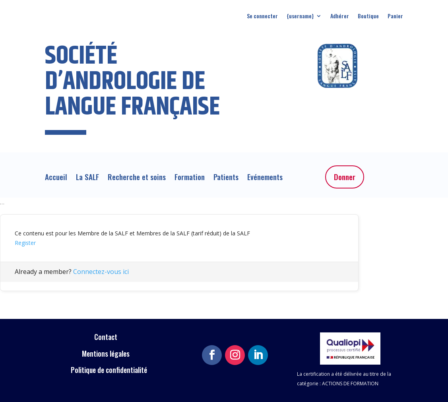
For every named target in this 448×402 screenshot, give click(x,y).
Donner (344, 177)
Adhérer (339, 16)
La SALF (87, 178)
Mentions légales (106, 353)
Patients (226, 178)
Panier (395, 16)
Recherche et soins (137, 178)
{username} (300, 16)
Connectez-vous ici (101, 271)
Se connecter (262, 16)
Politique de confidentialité (109, 370)
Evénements (265, 178)
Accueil (56, 178)
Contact (106, 337)
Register (25, 243)
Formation (190, 178)
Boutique (368, 16)
